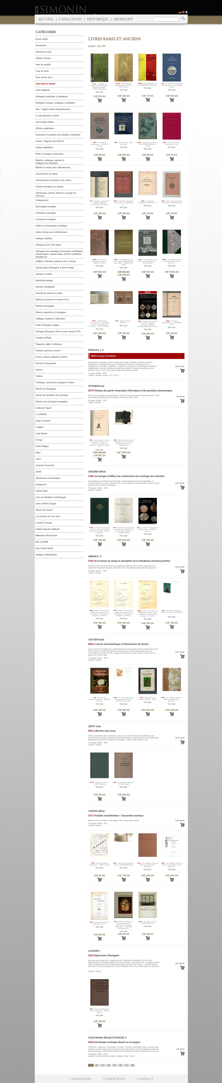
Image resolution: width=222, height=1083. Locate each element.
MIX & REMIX (42, 542)
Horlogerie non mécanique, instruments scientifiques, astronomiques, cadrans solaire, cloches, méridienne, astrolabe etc (59, 254)
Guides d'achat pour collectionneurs (51, 232)
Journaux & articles (44, 274)
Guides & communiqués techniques (51, 225)
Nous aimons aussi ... (45, 77)
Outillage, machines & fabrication (50, 318)
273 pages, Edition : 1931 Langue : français (124, 823)
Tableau (39, 376)
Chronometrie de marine (47, 174)
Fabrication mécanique (46, 213)
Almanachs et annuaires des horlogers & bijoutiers (58, 134)
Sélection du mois (43, 52)
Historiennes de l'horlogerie (48, 478)
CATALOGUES (70, 19)
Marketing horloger (44, 280)
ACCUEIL (45, 19)
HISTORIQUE (97, 19)
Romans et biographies (46, 363)
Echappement (42, 200)
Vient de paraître (43, 64)
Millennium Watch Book (46, 535)
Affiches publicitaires (45, 128)
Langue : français (124, 965)
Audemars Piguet (43, 408)
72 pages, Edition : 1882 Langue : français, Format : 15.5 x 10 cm (124, 368)
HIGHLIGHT (123, 19)
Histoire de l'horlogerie (46, 389)
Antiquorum (41, 484)
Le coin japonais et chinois (47, 115)
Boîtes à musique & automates (49, 154)
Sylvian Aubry (42, 491)
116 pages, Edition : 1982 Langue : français (124, 740)
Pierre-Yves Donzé (44, 510)
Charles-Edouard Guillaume (48, 529)
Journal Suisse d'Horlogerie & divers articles (55, 267)
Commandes (80, 1079)
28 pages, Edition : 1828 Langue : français (124, 569)
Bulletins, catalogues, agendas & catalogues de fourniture (50, 161)
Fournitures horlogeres (46, 219)
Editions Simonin (43, 58)
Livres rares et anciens (45, 83)
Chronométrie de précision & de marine (53, 180)
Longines (40, 427)
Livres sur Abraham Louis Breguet (51, 497)
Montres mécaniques (45, 306)
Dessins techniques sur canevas (49, 186)
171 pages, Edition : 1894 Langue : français (124, 654)
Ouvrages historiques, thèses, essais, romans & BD (58, 331)
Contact (145, 1079)
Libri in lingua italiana (45, 122)
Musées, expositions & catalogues (51, 312)
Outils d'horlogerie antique (47, 325)
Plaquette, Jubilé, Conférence (49, 344)
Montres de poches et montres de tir (52, 299)
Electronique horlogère (46, 206)
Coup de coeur (42, 71)
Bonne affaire (42, 39)
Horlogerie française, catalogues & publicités (55, 103)
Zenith (38, 471)
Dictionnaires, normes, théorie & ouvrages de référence (56, 194)
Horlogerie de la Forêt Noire (48, 245)
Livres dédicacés (43, 90)
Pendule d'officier (43, 338)
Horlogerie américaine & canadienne (52, 96)
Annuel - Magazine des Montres (50, 141)
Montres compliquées (45, 287)
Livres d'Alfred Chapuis (46, 503)
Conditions (114, 1079)
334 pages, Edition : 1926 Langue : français (124, 485)
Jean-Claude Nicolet (44, 548)
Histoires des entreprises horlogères (52, 401)
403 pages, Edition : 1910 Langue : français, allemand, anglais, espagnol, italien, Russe (124, 1051)
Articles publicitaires (44, 147)
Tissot (38, 459)
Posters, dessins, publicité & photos (51, 357)
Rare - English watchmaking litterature (53, 109)
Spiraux (39, 369)
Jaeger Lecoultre (43, 420)
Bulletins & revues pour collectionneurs (53, 167)
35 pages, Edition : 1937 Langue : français (124, 399)
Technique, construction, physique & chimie (55, 382)
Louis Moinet (41, 433)
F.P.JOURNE (41, 414)
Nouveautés (41, 45)
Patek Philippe (42, 446)
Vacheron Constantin (45, 465)
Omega (39, 440)
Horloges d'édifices (44, 238)
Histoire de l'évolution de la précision (52, 395)
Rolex (38, 452)
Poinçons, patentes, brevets (48, 350)
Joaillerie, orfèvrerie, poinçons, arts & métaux (56, 261)
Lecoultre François (44, 523)
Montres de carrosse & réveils (49, 293)
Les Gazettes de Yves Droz (48, 516)
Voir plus (99, 92)
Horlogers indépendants (46, 554)
